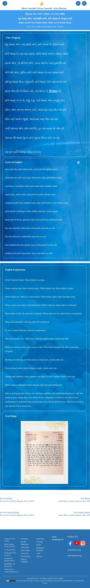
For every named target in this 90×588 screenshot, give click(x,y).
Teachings (39, 542)
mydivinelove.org (74, 550)
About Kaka (40, 539)
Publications (25, 547)
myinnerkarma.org (74, 555)
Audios (38, 545)
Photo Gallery (25, 550)
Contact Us (24, 553)
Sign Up (39, 556)
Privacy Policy (25, 556)
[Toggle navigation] (4, 3)
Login (38, 553)
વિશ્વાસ (53, 91)
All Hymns (24, 539)
